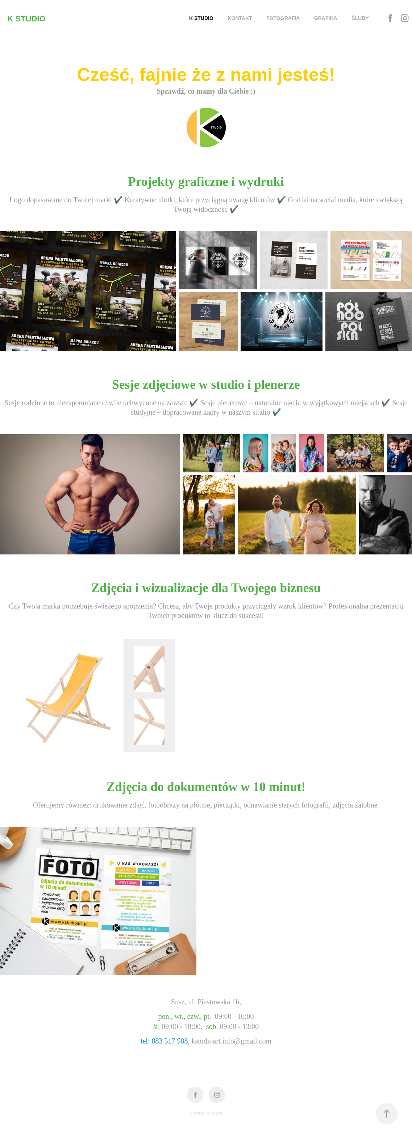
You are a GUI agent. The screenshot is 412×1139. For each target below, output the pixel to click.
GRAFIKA (325, 18)
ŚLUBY (360, 18)
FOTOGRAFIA (283, 18)
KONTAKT (240, 18)
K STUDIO (26, 18)
